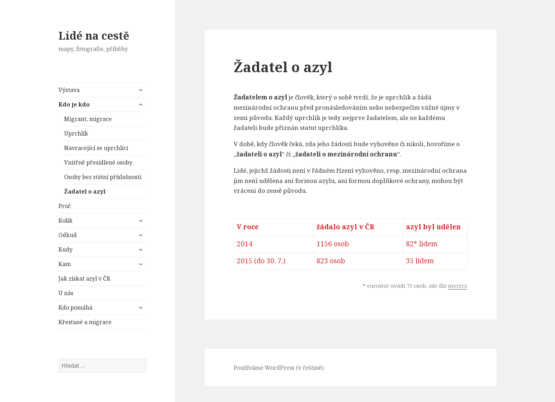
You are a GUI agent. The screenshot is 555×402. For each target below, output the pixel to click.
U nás (65, 293)
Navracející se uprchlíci (96, 148)
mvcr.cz (457, 285)
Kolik (65, 220)
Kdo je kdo (74, 104)
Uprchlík (76, 133)
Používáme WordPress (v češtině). (279, 368)
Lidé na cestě (93, 35)
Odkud (67, 235)
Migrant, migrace (88, 119)
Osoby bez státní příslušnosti (102, 177)
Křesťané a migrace (84, 322)
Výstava (69, 90)
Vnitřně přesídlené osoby (98, 162)
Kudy (65, 249)
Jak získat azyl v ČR (84, 278)
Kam (64, 264)
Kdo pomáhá (75, 307)
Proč (64, 206)
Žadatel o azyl (84, 191)
